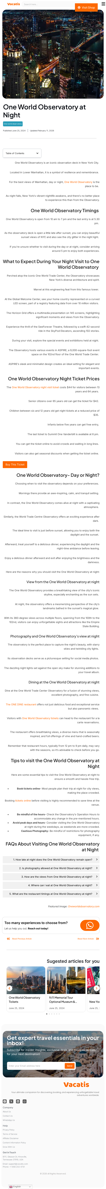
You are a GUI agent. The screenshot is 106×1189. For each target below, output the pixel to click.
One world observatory (13, 124)
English (15, 1186)
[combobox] (55, 4)
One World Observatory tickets (40, 718)
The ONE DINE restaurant (21, 704)
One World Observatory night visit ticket (35, 387)
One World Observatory (78, 182)
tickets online (22, 800)
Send (69, 1065)
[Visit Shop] (86, 7)
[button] (37, 153)
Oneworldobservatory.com (84, 906)
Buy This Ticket (15, 464)
